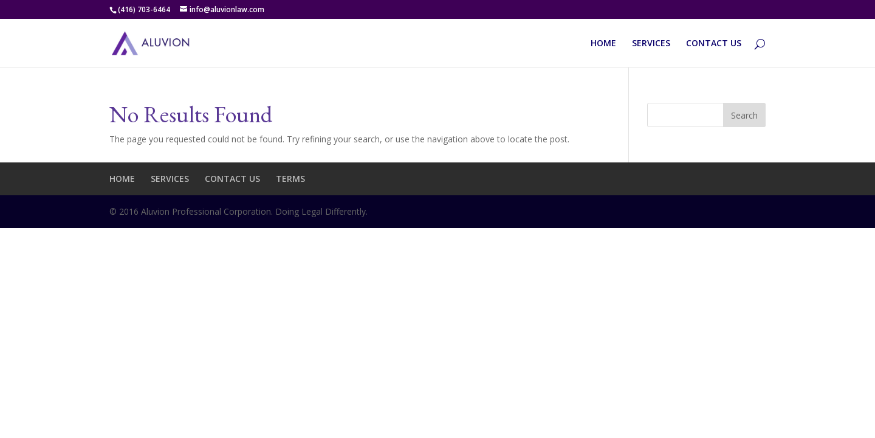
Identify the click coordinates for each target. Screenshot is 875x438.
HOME (603, 44)
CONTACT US (713, 44)
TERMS (290, 178)
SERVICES (651, 44)
